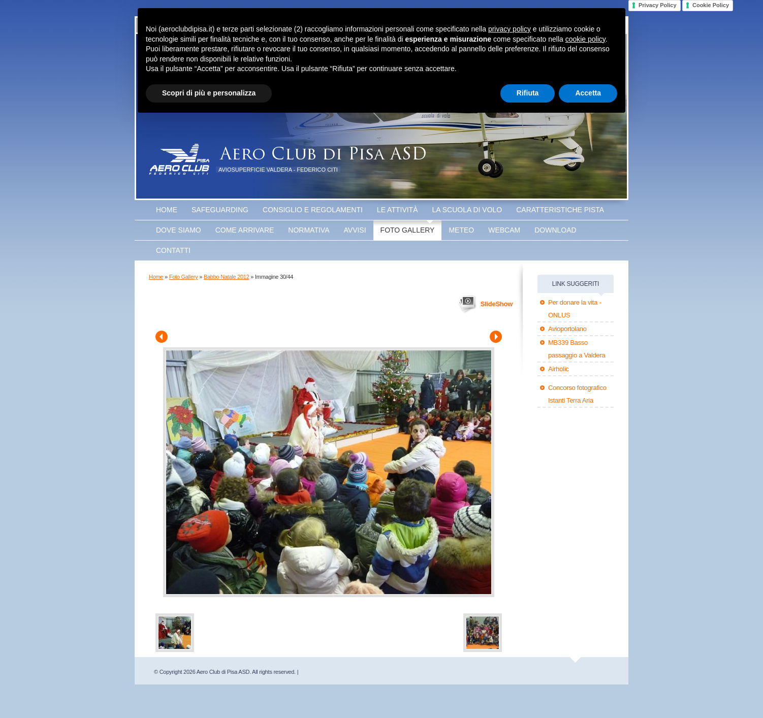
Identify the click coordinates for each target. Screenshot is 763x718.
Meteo (461, 230)
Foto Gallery (407, 230)
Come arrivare (244, 230)
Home (166, 210)
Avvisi (355, 230)
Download (555, 230)
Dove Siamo (178, 230)
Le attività (397, 210)
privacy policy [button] (509, 29)
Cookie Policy (710, 5)
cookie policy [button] (585, 39)
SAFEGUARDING (220, 210)
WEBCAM (504, 230)
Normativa (308, 230)
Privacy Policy (658, 5)
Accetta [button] (588, 93)
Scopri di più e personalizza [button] (209, 93)
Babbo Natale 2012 (226, 277)
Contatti (173, 250)
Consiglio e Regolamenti (313, 210)
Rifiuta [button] (528, 93)
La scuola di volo (467, 210)
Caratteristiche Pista (560, 210)
